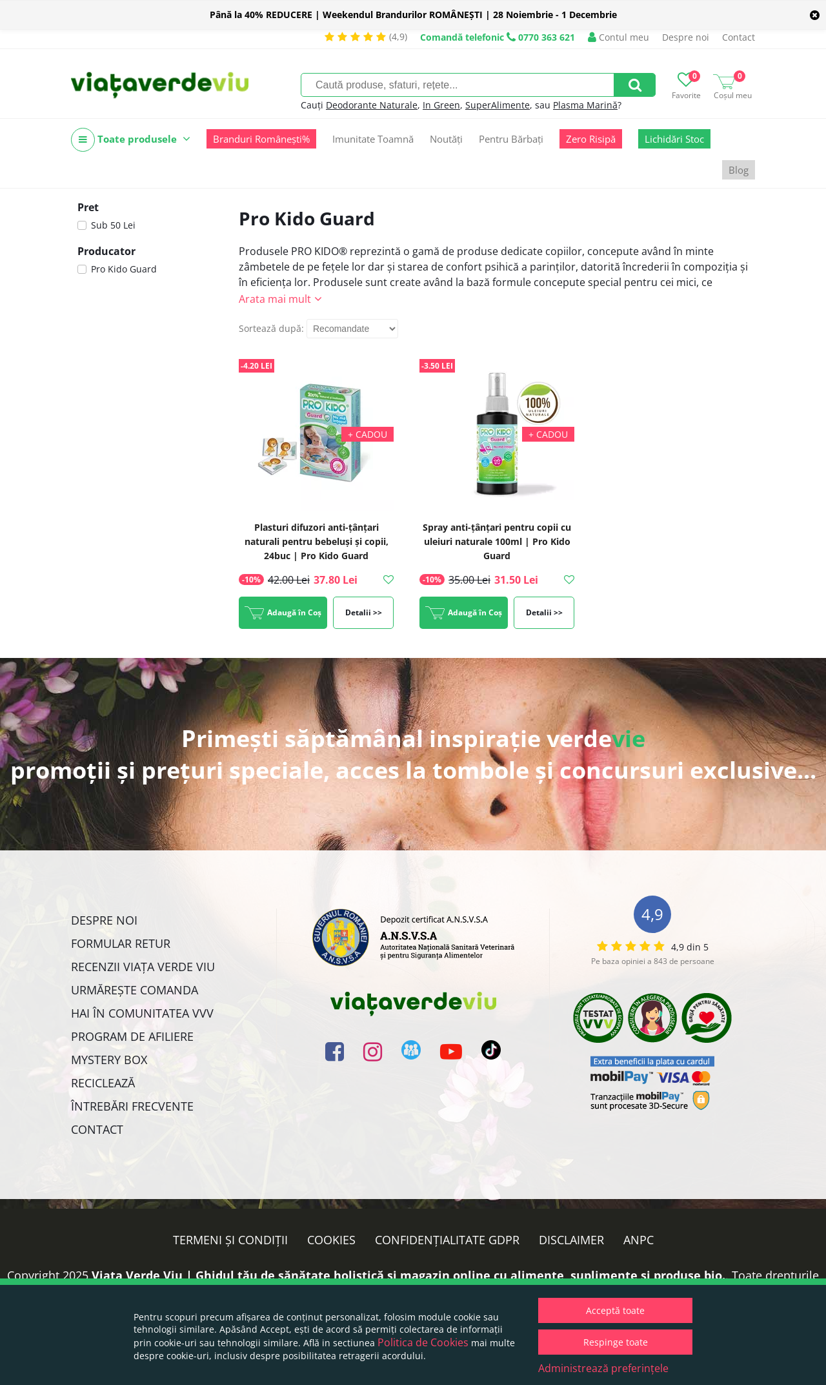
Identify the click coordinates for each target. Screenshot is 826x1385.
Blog (739, 169)
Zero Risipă (591, 138)
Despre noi (685, 37)
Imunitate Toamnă (373, 138)
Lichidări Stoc (674, 138)
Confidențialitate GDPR (447, 1239)
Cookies (331, 1239)
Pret (88, 207)
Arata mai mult (275, 299)
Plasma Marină (585, 105)
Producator (106, 251)
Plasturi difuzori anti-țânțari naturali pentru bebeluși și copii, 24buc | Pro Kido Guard (316, 541)
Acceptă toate (615, 1310)
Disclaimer (571, 1239)
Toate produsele (130, 140)
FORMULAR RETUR (120, 943)
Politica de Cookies (423, 1342)
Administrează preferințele (603, 1368)
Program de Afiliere (132, 1036)
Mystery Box (109, 1059)
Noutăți (446, 138)
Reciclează (103, 1083)
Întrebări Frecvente (132, 1106)
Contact (738, 37)
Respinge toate (615, 1342)
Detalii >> (363, 612)
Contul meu (618, 37)
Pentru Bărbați (511, 138)
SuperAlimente (497, 105)
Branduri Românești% (261, 138)
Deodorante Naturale (372, 105)
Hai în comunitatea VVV (142, 1013)
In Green (441, 105)
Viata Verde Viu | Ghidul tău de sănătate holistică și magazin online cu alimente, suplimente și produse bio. (408, 1275)
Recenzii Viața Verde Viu (143, 966)
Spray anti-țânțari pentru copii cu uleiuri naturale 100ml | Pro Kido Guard (497, 541)
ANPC (638, 1239)
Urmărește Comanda (134, 990)
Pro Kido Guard (124, 269)
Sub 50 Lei (113, 225)
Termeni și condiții (230, 1239)
